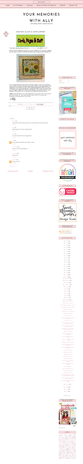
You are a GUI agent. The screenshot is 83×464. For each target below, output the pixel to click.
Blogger (69, 395)
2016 (67, 262)
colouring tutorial (62, 452)
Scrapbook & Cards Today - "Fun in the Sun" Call (67, 329)
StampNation (61, 445)
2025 (66, 243)
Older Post (13, 171)
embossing (64, 453)
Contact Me (73, 5)
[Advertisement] (67, 52)
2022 (66, 249)
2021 (66, 251)
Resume (62, 5)
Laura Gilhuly (14, 153)
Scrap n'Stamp (71, 444)
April (67, 295)
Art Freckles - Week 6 (68, 303)
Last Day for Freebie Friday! (67, 307)
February (67, 299)
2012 (66, 270)
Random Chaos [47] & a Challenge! (68, 334)
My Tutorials (18, 5)
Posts (61, 80)
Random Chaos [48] (67, 313)
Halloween (61, 441)
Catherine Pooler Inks (63, 436)
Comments (62, 82)
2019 (67, 255)
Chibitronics (74, 436)
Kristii (13, 127)
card (64, 449)
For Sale (30, 5)
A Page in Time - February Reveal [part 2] (68, 323)
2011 (67, 272)
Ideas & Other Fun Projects (46, 5)
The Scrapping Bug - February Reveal (68, 381)
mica (13, 140)
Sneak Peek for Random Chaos (67, 337)
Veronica (13, 121)
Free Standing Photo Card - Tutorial (67, 348)
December (67, 278)
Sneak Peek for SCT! (68, 356)
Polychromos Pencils (66, 442)
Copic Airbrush (62, 438)
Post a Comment (12, 166)
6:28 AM (14, 156)
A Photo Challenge (68, 331)
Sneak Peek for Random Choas (67, 361)
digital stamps (73, 452)
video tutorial (64, 458)
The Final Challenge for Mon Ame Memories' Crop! (67, 375)
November (67, 280)
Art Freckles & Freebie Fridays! (68, 364)
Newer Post (48, 171)
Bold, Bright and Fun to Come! (68, 305)
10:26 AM (14, 163)
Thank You (64, 448)
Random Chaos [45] (67, 372)
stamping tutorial (67, 457)
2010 (66, 274)
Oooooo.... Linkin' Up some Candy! (68, 340)
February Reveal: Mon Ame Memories (68, 318)
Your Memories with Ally (41, 18)
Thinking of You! (68, 354)
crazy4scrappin (14, 146)
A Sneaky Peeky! (68, 315)
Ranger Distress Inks (69, 443)
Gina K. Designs (33, 48)
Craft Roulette (63, 440)
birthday (69, 448)
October (67, 282)
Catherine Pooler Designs (65, 434)
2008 (66, 387)
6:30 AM (14, 130)
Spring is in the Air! (67, 309)
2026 (67, 241)
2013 (67, 268)
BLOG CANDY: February (67, 368)
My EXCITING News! (67, 370)
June (67, 291)
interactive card (72, 453)
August (67, 286)
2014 (66, 266)
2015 (67, 264)
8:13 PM (14, 143)
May (67, 293)
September (67, 284)
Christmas (63, 437)
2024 (66, 245)
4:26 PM (14, 137)
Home (30, 171)
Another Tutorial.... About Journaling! (68, 345)
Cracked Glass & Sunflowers (67, 311)
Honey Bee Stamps (68, 441)
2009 (66, 276)
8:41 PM (14, 150)
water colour (71, 458)
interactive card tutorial (66, 454)
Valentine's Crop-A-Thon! (68, 342)
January (67, 384)
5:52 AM (14, 124)
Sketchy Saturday (68, 358)
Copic (69, 437)
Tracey (13, 133)
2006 (67, 391)
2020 (66, 253)
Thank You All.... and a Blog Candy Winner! (68, 378)
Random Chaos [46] (67, 352)
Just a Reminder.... (68, 366)
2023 (66, 247)
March (67, 297)
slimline (72, 455)
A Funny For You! (68, 350)
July (67, 288)
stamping (60, 457)
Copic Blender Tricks (72, 438)
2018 (67, 257)
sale (68, 455)
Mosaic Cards (68, 320)
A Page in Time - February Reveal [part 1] (68, 326)
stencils (74, 457)
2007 (67, 389)
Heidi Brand (14, 159)
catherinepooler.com (69, 450)
